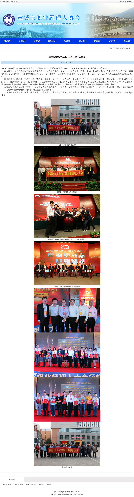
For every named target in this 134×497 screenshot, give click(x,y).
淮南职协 (49, 484)
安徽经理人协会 (6, 484)
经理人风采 (52, 41)
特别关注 (97, 41)
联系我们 (127, 41)
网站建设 (41, 484)
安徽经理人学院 (18, 484)
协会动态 (37, 41)
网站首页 (7, 41)
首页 (116, 48)
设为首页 (129, 1)
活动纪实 (67, 41)
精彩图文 (129, 48)
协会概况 (22, 41)
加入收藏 (121, 1)
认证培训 (112, 41)
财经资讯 (82, 41)
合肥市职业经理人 (31, 484)
